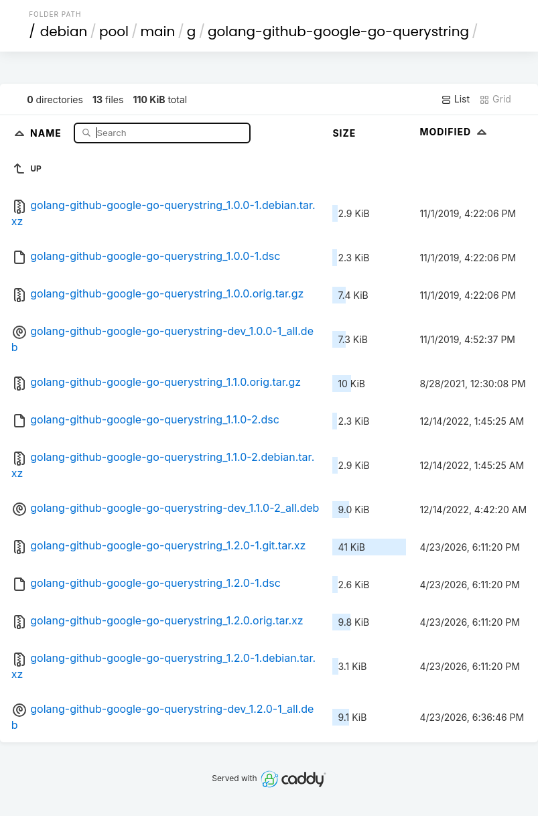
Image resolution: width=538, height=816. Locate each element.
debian (64, 31)
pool (114, 31)
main (157, 31)
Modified (454, 131)
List (455, 99)
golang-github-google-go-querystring (338, 31)
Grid (495, 99)
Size (344, 133)
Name (47, 132)
